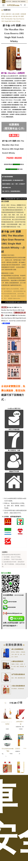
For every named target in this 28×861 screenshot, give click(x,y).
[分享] (25, 5)
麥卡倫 (13, 652)
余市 (12, 656)
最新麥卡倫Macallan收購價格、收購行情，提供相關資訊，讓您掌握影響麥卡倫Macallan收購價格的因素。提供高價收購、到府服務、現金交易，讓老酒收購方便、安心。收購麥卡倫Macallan (13, 293)
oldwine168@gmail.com (14, 613)
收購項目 (8, 14)
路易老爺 (22, 666)
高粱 (12, 677)
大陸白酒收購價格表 (18, 686)
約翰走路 (23, 652)
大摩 (12, 654)
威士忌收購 (15, 14)
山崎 (21, 654)
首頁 (3, 14)
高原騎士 (18, 652)
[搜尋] (21, 5)
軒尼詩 (17, 664)
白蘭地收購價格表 (17, 661)
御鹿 (18, 666)
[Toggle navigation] (3, 5)
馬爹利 (13, 664)
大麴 (16, 677)
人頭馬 (21, 664)
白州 (24, 654)
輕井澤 (16, 656)
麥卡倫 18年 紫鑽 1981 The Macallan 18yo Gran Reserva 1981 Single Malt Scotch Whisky (12, 19)
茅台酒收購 (14, 688)
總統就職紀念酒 (21, 677)
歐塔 (15, 666)
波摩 (16, 654)
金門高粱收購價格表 (18, 674)
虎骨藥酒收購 (21, 688)
